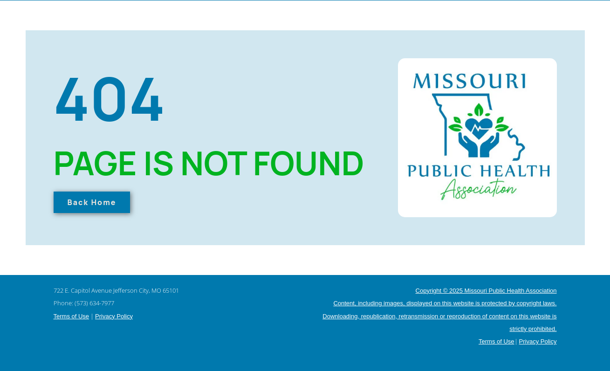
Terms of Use (71, 316)
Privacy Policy (114, 316)
